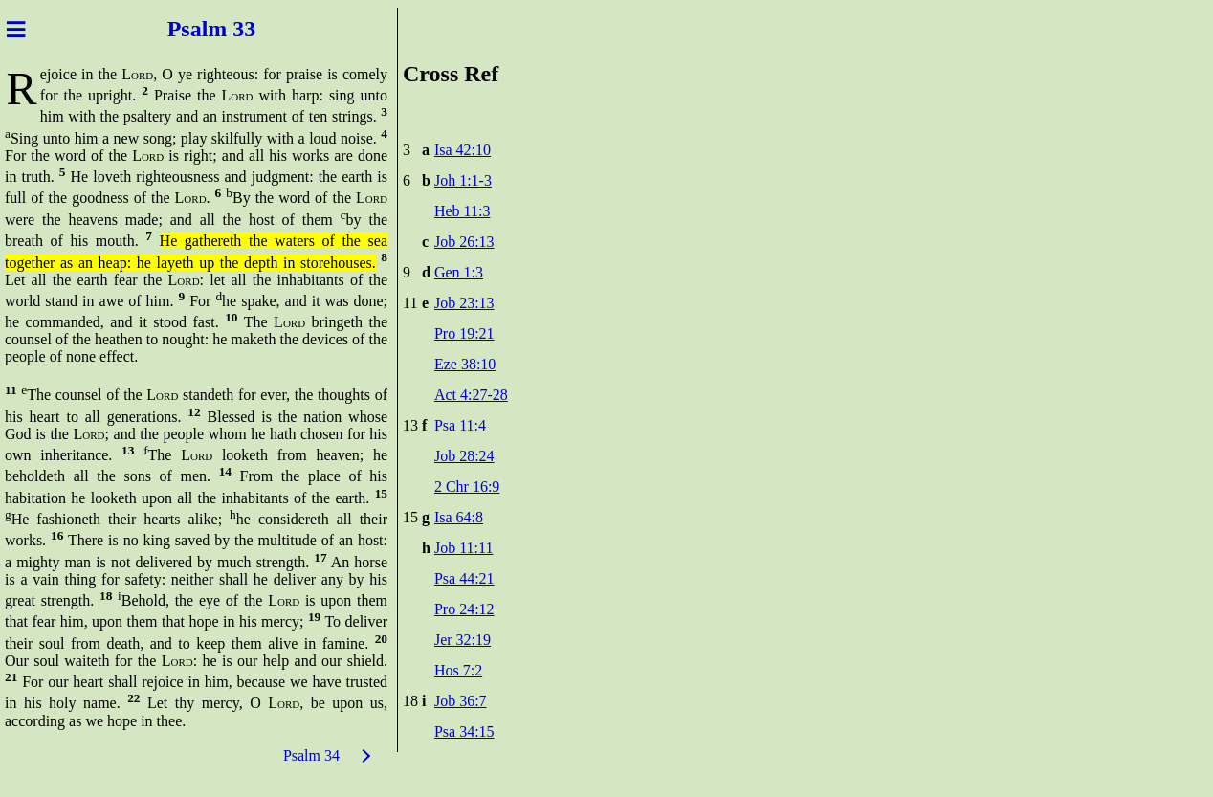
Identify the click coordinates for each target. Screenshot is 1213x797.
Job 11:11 (463, 548)
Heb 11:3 (462, 211)
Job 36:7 (460, 701)
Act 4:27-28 (471, 395)
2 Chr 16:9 (466, 486)
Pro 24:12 (464, 609)
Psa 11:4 (460, 425)
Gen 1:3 (458, 272)
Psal (182, 28)
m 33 (237, 28)
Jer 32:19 (462, 639)
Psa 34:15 (464, 731)
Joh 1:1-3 (463, 180)
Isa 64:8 (458, 517)
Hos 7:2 (458, 670)
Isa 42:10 (462, 150)
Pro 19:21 (464, 333)
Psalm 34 (311, 755)
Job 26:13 (464, 241)
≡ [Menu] (16, 29)
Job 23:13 (464, 303)
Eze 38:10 (465, 364)
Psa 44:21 (464, 578)
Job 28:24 (464, 456)
